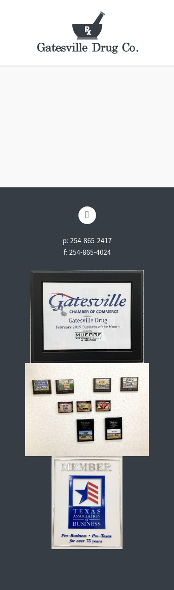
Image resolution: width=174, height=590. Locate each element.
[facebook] (87, 215)
